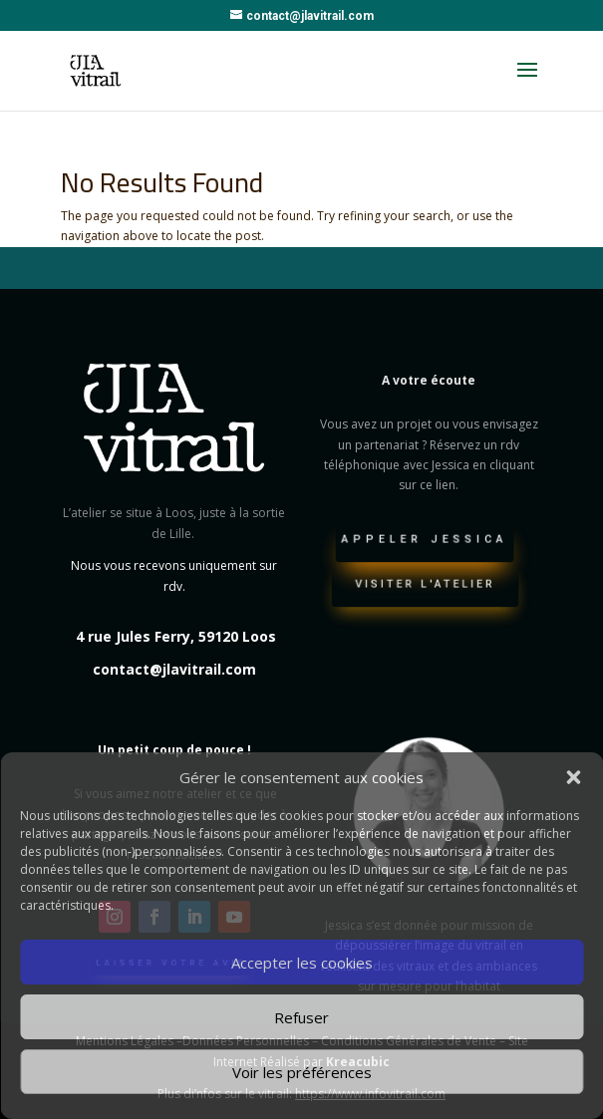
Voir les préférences (302, 1072)
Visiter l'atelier (424, 587)
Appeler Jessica (424, 541)
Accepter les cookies (302, 963)
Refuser (301, 1017)
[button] (573, 777)
